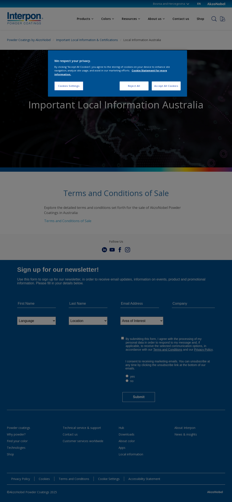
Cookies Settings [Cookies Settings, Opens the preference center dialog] (69, 85)
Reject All (134, 85)
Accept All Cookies (166, 85)
